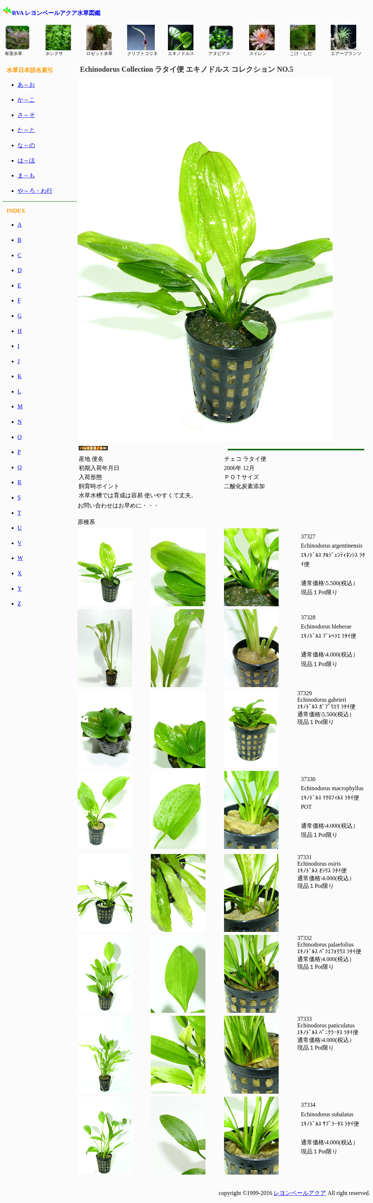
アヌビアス (221, 40)
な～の (26, 145)
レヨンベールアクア (300, 1193)
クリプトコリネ (142, 40)
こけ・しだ (302, 40)
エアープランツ (346, 40)
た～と (26, 130)
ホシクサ (58, 40)
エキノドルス (181, 40)
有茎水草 (17, 40)
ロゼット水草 (99, 40)
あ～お (26, 85)
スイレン (262, 40)
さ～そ (26, 115)
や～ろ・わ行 (34, 191)
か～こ (26, 100)
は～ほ (26, 160)
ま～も (26, 175)
